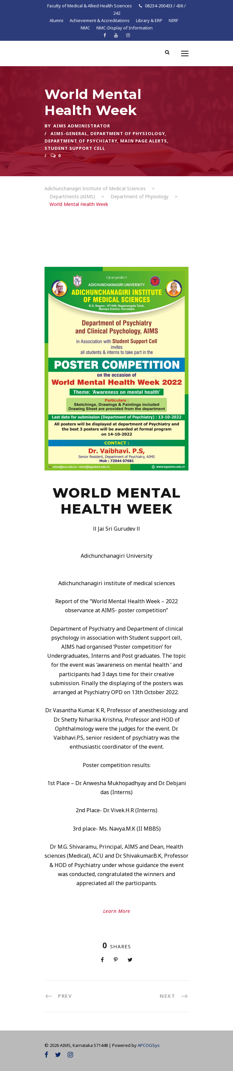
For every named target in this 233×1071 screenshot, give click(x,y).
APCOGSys (149, 1045)
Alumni (56, 20)
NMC (85, 28)
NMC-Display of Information (124, 28)
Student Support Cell (75, 148)
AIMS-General (69, 133)
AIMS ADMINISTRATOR (81, 126)
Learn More (116, 910)
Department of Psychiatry (81, 141)
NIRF (173, 20)
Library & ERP (149, 20)
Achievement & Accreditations (100, 20)
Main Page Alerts (143, 141)
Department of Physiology (127, 133)
